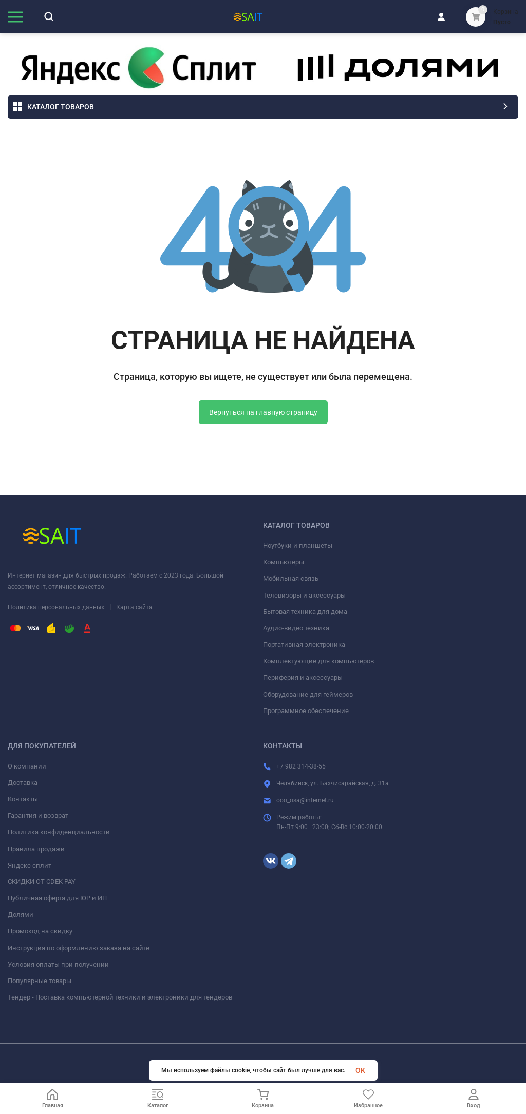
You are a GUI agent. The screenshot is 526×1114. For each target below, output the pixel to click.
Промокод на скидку (40, 931)
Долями (20, 914)
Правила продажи (36, 849)
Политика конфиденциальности (59, 832)
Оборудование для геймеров (308, 694)
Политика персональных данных (56, 607)
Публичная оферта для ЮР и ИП (57, 898)
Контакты (23, 799)
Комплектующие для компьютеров (318, 661)
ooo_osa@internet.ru (305, 800)
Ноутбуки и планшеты (297, 545)
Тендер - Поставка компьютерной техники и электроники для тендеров (120, 997)
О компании (27, 766)
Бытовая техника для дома (305, 612)
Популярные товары (39, 981)
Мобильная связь (290, 578)
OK (360, 1070)
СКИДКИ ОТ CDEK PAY (42, 882)
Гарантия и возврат (38, 815)
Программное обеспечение (306, 711)
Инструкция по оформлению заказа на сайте (78, 948)
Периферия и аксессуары (303, 677)
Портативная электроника (304, 644)
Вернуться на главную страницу (263, 412)
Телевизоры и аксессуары (304, 595)
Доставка (22, 782)
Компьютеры (283, 562)
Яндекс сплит (29, 865)
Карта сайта (134, 607)
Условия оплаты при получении (58, 964)
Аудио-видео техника (296, 628)
